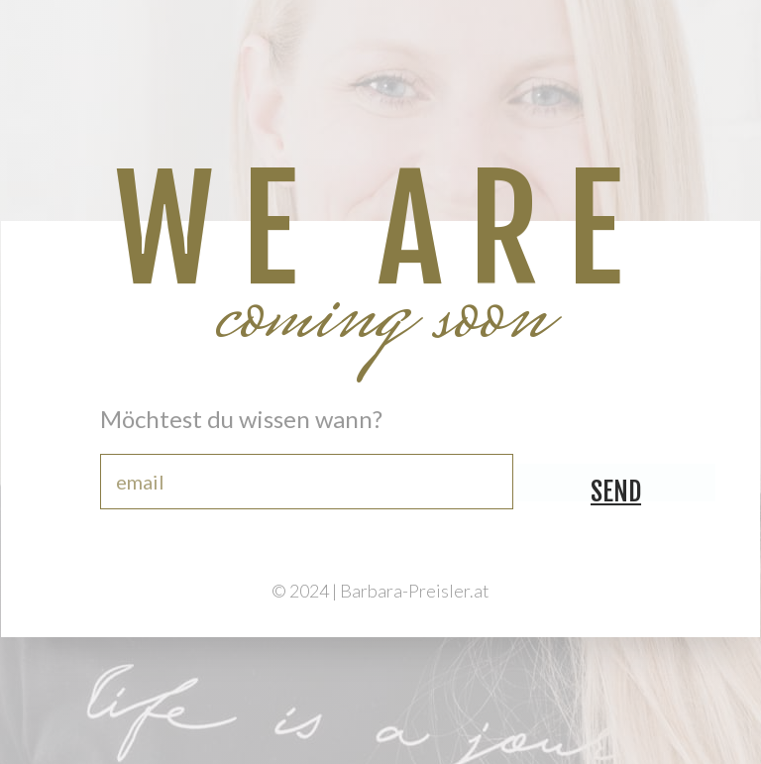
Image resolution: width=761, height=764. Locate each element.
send (616, 488)
